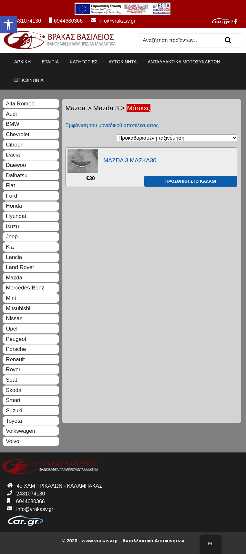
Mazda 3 (106, 108)
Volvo (12, 441)
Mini (11, 298)
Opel (11, 329)
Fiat (10, 185)
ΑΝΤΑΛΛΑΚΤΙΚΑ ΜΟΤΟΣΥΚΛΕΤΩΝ (184, 61)
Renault (15, 359)
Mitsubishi (18, 308)
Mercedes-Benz (25, 288)
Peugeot (16, 339)
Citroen (15, 145)
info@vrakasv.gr (110, 21)
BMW (12, 124)
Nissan (14, 318)
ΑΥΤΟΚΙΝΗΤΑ (122, 61)
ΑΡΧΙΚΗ (22, 61)
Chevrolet (17, 134)
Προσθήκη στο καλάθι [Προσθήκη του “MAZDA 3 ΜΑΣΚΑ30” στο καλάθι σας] (190, 181)
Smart (13, 400)
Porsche (16, 349)
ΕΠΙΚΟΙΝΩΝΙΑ (29, 80)
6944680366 (66, 21)
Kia (10, 247)
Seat (11, 380)
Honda (14, 206)
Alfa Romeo (20, 104)
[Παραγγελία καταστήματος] (177, 138)
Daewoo (16, 165)
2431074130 (23, 21)
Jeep (12, 237)
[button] (8, 24)
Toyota (14, 421)
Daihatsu (16, 175)
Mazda (76, 108)
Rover (13, 369)
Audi (11, 114)
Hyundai (16, 216)
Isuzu (12, 226)
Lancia (14, 257)
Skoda (13, 390)
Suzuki (14, 410)
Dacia (13, 155)
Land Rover (20, 267)
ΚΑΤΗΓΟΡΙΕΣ (83, 61)
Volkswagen (20, 431)
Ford (11, 196)
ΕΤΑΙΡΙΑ (50, 61)
